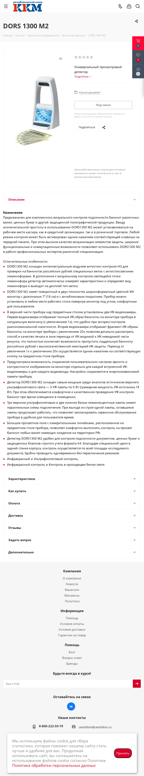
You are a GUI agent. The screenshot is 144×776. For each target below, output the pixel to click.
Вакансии (72, 590)
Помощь (72, 618)
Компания (72, 571)
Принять (122, 753)
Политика (72, 601)
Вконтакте (71, 706)
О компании (72, 578)
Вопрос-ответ (72, 658)
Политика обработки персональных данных (54, 765)
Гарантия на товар (72, 635)
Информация (72, 611)
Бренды (72, 663)
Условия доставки (72, 629)
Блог (72, 652)
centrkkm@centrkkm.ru (95, 727)
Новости (72, 584)
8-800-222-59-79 (51, 726)
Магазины (72, 595)
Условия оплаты (72, 624)
